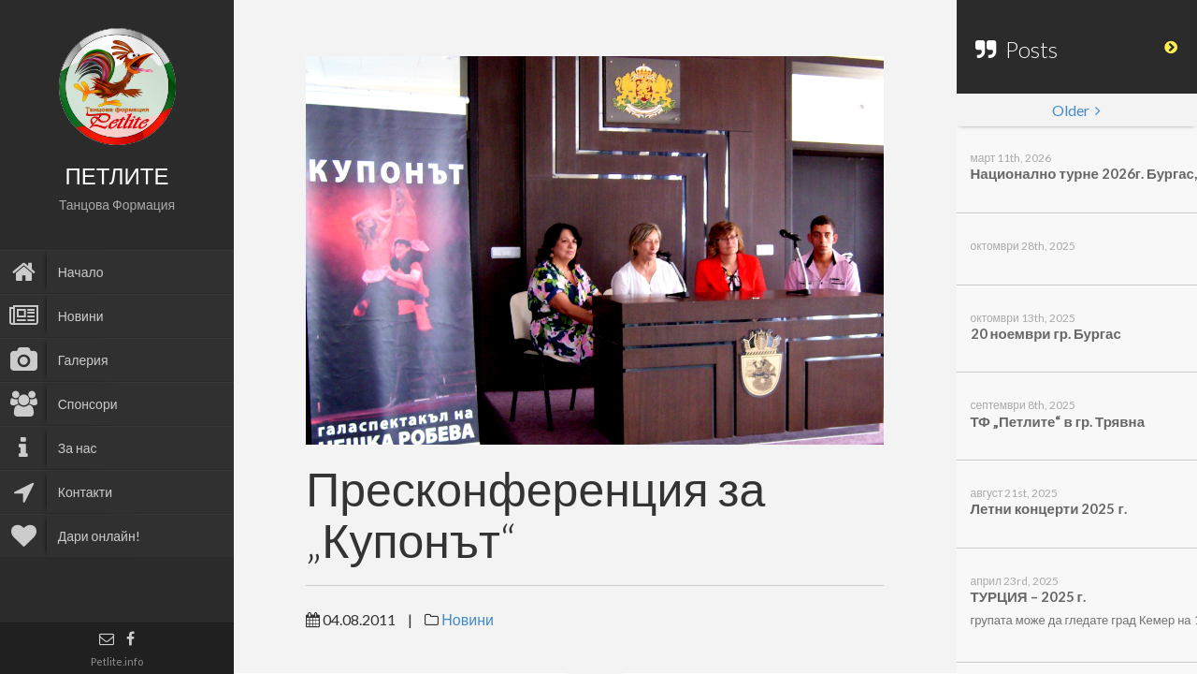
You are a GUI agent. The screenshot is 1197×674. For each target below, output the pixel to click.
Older (1076, 110)
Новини (467, 619)
